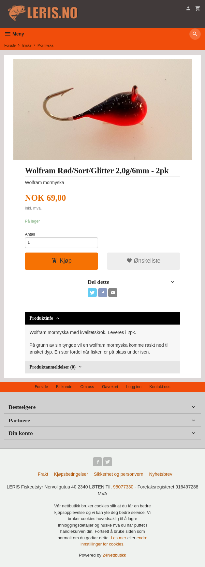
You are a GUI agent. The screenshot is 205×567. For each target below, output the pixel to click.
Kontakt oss (160, 387)
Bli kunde (64, 387)
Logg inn (133, 387)
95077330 (123, 486)
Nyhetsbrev (160, 474)
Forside (10, 45)
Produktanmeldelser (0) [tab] (52, 367)
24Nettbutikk (114, 555)
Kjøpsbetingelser (71, 474)
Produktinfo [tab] (41, 318)
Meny (14, 33)
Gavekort (110, 387)
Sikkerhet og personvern (118, 474)
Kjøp (61, 260)
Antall (30, 234)
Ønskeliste (143, 260)
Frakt (43, 474)
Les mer (119, 537)
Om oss (87, 387)
